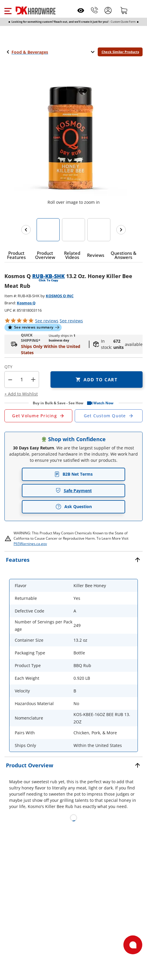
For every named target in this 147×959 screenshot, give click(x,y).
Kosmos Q (26, 303)
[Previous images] (26, 229)
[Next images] (121, 229)
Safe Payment (73, 490)
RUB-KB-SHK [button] (48, 276)
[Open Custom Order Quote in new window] (109, 415)
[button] (7, 10)
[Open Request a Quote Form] (38, 415)
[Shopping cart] (124, 10)
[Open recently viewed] (80, 10)
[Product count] (22, 379)
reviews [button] (71, 321)
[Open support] (132, 944)
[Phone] (94, 10)
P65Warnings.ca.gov (30, 543)
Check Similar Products (120, 52)
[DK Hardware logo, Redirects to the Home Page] (35, 10)
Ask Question (73, 507)
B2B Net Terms (73, 474)
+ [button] (33, 379)
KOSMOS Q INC (60, 295)
